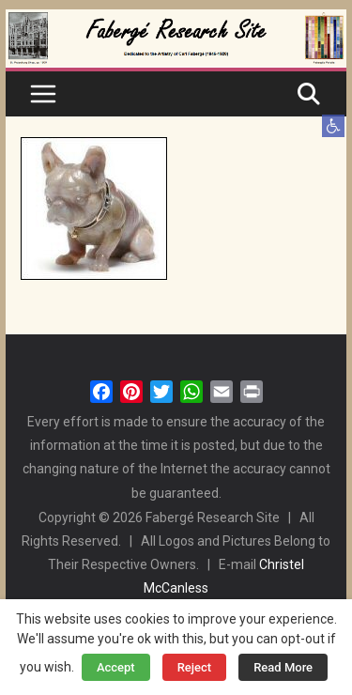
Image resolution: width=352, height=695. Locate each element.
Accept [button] (116, 667)
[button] (333, 126)
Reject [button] (194, 667)
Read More (283, 667)
